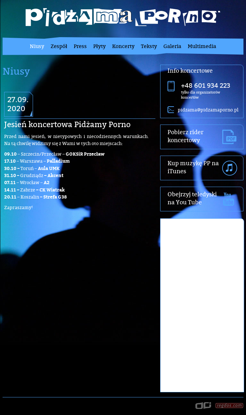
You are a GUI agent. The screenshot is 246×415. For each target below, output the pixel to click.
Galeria (172, 46)
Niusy (37, 46)
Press (80, 46)
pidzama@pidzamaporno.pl (208, 110)
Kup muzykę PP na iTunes (193, 167)
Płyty (99, 46)
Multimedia (202, 46)
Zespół (59, 46)
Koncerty (123, 46)
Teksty (149, 46)
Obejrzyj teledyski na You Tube (192, 198)
